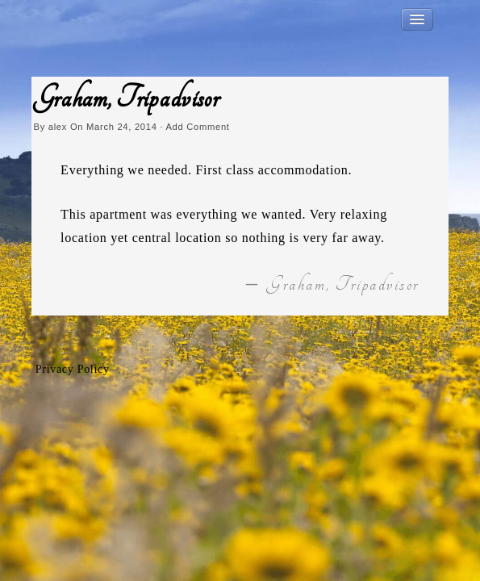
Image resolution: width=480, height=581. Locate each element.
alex (57, 127)
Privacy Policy (72, 369)
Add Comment (197, 127)
